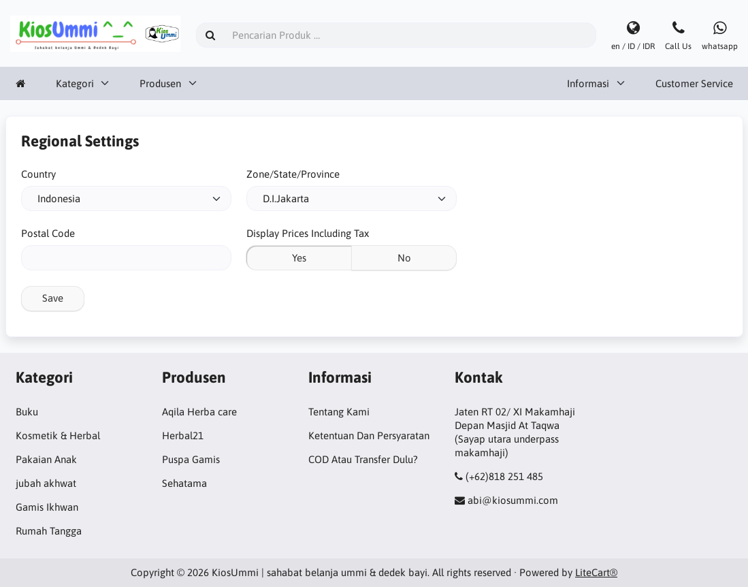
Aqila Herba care (199, 411)
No (404, 258)
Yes (299, 258)
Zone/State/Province (293, 174)
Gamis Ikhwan (47, 507)
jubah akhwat (46, 483)
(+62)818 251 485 (504, 476)
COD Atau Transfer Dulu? (363, 459)
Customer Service (694, 83)
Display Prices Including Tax (307, 233)
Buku (27, 411)
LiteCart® (596, 572)
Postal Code (48, 233)
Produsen (160, 83)
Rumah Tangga (49, 531)
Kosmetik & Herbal (58, 435)
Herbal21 (183, 435)
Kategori (75, 83)
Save (52, 298)
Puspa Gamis (191, 459)
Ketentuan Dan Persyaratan (368, 435)
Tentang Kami (339, 411)
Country (38, 174)
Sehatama (184, 483)
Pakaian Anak (46, 459)
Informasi (588, 83)
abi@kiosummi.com (513, 500)
